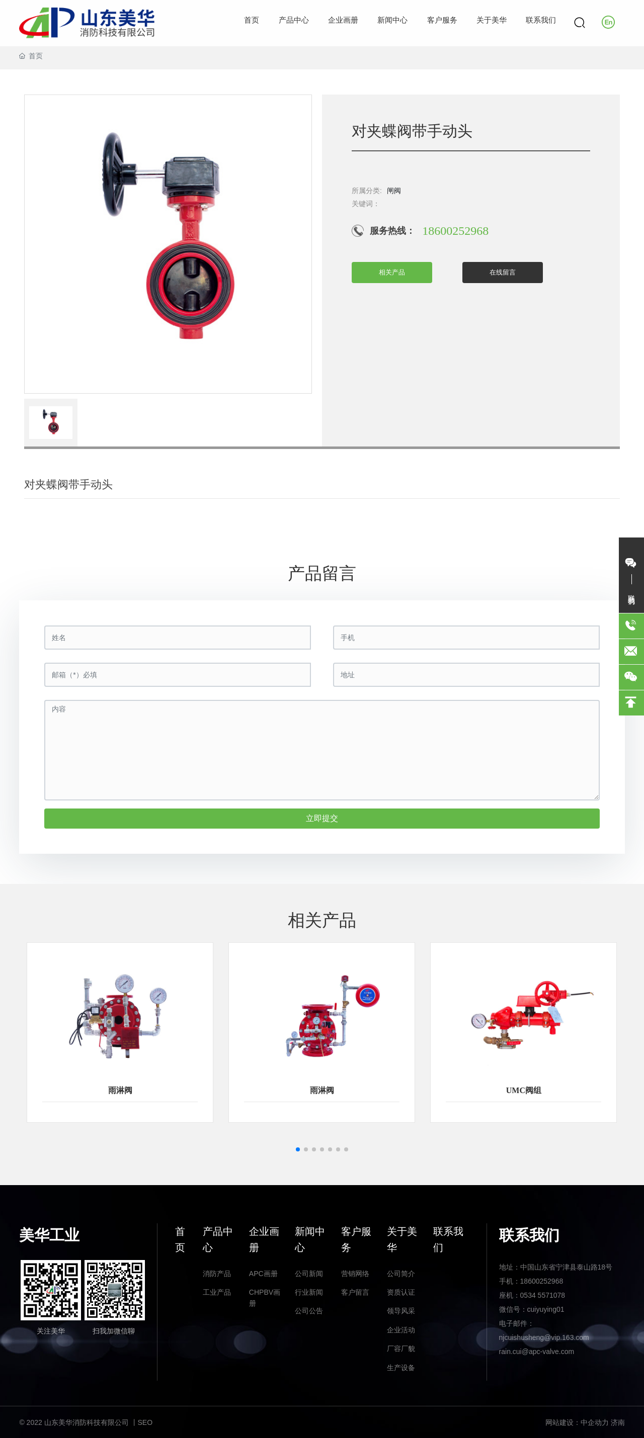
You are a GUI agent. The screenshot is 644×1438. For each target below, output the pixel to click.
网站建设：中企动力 (577, 1422)
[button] (298, 1149)
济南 (618, 1422)
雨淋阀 (120, 1090)
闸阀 (394, 191)
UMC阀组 (523, 1090)
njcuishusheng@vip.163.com (544, 1337)
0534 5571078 (543, 1295)
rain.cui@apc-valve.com (537, 1351)
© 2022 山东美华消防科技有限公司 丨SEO (85, 1422)
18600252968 (455, 230)
